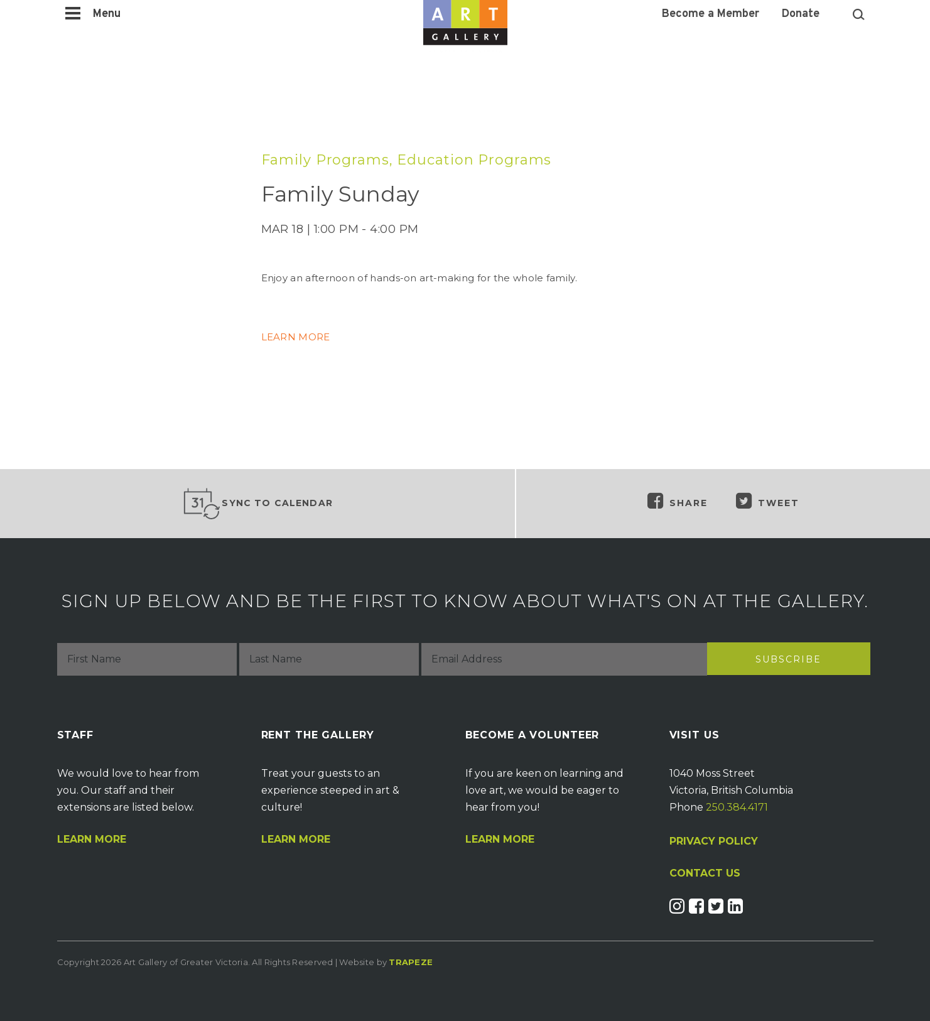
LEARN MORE (295, 337)
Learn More (91, 840)
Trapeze (411, 962)
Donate (800, 14)
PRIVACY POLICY (713, 841)
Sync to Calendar (257, 503)
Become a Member (710, 14)
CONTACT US (704, 873)
